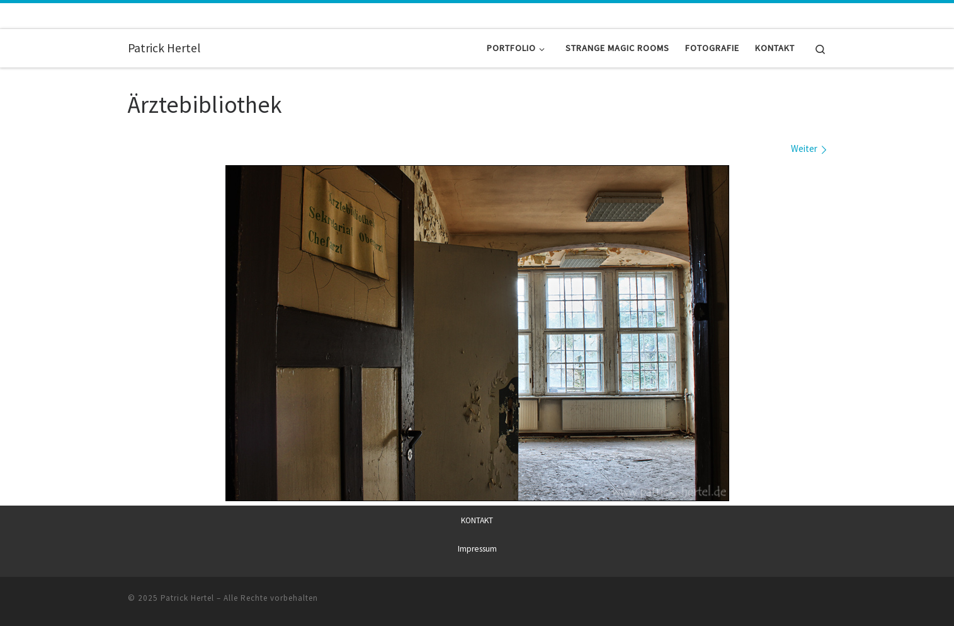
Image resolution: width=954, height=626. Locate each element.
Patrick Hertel (187, 597)
